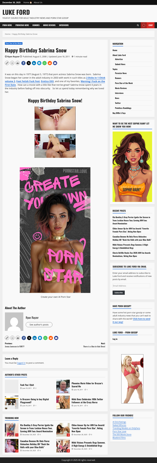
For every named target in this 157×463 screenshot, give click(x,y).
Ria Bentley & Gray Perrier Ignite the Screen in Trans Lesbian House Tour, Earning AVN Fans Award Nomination (11, 429)
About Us (38, 2)
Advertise (119, 59)
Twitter (118, 102)
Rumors (36, 25)
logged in (21, 363)
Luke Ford (16, 11)
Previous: (30, 345)
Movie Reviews (49, 25)
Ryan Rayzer (13, 56)
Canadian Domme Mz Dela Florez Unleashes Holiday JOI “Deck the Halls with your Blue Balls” (11, 445)
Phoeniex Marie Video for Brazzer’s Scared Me (63, 386)
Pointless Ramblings (123, 108)
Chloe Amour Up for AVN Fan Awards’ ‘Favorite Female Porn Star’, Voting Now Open (63, 429)
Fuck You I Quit (11, 386)
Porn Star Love (119, 431)
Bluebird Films (119, 437)
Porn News (7, 25)
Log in (115, 338)
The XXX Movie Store (122, 434)
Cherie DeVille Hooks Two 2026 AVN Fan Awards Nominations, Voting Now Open (131, 254)
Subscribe (119, 292)
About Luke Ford (119, 55)
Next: (80, 345)
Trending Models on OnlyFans (126, 428)
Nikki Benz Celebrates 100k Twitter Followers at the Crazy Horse (63, 402)
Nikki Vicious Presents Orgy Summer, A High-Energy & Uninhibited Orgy (63, 445)
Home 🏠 (27, 2)
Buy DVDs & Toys (119, 113)
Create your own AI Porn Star (56, 296)
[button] (7, 63)
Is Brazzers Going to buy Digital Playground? (11, 402)
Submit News (120, 64)
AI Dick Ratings (119, 422)
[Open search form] (138, 25)
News (117, 98)
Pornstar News (22, 25)
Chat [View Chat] (147, 25)
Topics (115, 69)
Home (115, 50)
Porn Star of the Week (14, 43)
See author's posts (39, 324)
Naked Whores (119, 425)
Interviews (64, 25)
